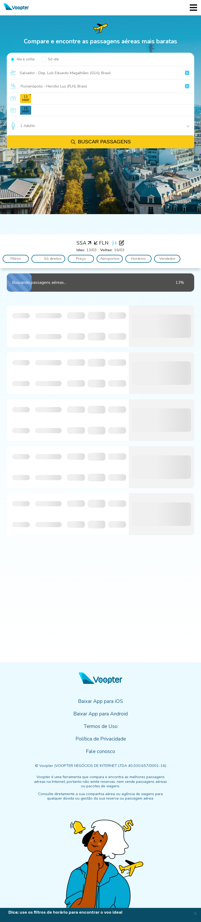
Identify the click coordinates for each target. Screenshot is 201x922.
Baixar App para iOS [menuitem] (100, 701)
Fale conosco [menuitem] (100, 751)
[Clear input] (187, 73)
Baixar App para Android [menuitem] (100, 713)
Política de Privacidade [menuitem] (100, 739)
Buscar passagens (100, 142)
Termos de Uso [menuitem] (101, 726)
